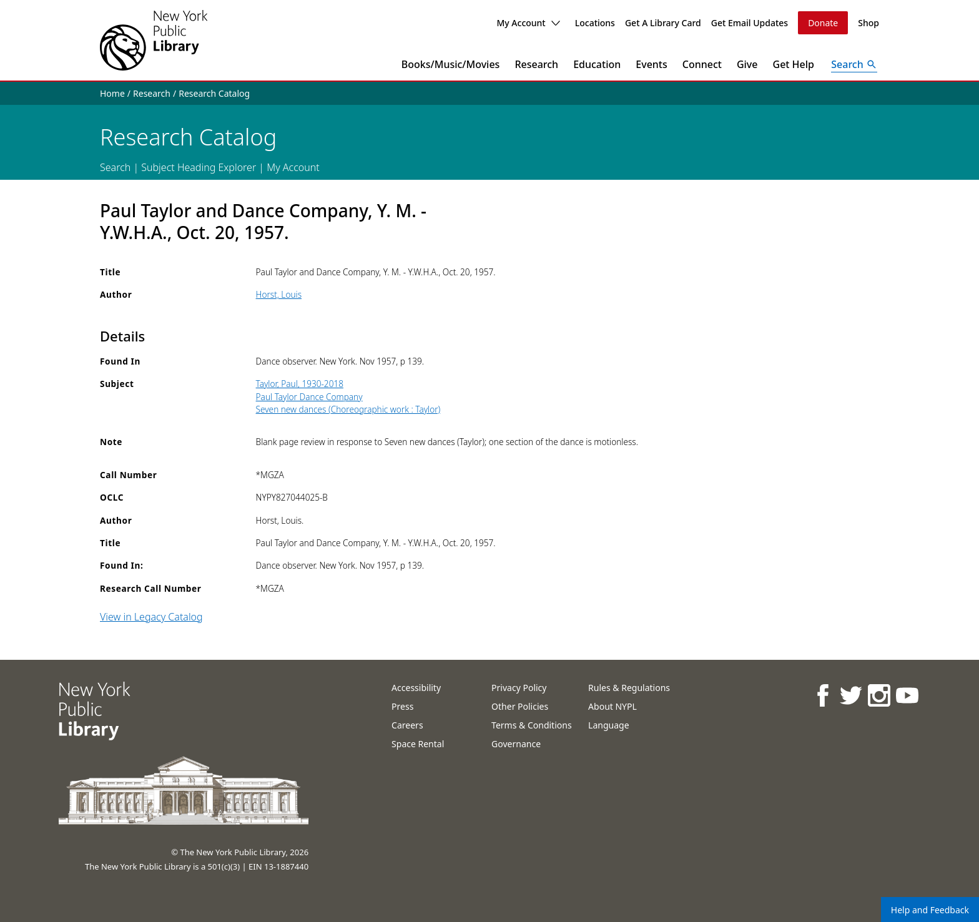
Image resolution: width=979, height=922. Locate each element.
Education (597, 64)
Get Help (794, 64)
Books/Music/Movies (450, 64)
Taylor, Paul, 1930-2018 (299, 384)
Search (115, 167)
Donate (823, 23)
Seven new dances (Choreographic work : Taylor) (348, 409)
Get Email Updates (749, 23)
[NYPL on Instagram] (878, 695)
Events (651, 64)
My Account (527, 23)
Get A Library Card (663, 23)
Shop (868, 23)
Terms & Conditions (531, 725)
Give (747, 64)
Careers (407, 725)
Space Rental (417, 744)
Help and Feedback (930, 910)
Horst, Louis (279, 294)
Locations (595, 23)
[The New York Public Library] (153, 40)
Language (608, 725)
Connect (702, 64)
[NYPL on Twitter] (850, 695)
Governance (516, 744)
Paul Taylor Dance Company (309, 397)
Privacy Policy (518, 688)
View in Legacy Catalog (151, 617)
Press (402, 706)
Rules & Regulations (629, 688)
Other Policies (519, 706)
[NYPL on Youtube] (906, 695)
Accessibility (416, 688)
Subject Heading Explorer (198, 167)
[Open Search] (854, 64)
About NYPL (612, 706)
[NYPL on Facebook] (822, 695)
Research (536, 64)
